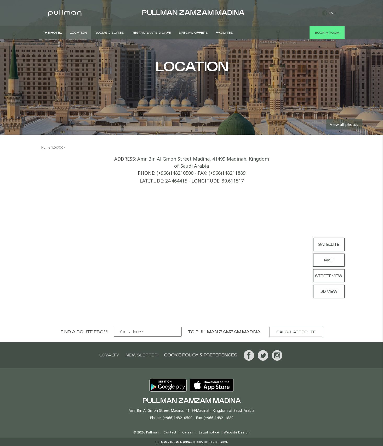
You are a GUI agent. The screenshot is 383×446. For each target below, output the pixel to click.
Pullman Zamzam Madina (228, 332)
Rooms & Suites (109, 32)
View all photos (344, 124)
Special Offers (193, 32)
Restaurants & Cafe (151, 32)
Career (187, 432)
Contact (170, 432)
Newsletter (141, 355)
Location (78, 32)
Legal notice (209, 432)
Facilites (224, 32)
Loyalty (109, 355)
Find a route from (84, 332)
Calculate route (296, 332)
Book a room (327, 32)
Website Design (237, 432)
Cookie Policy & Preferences (200, 355)
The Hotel (52, 32)
